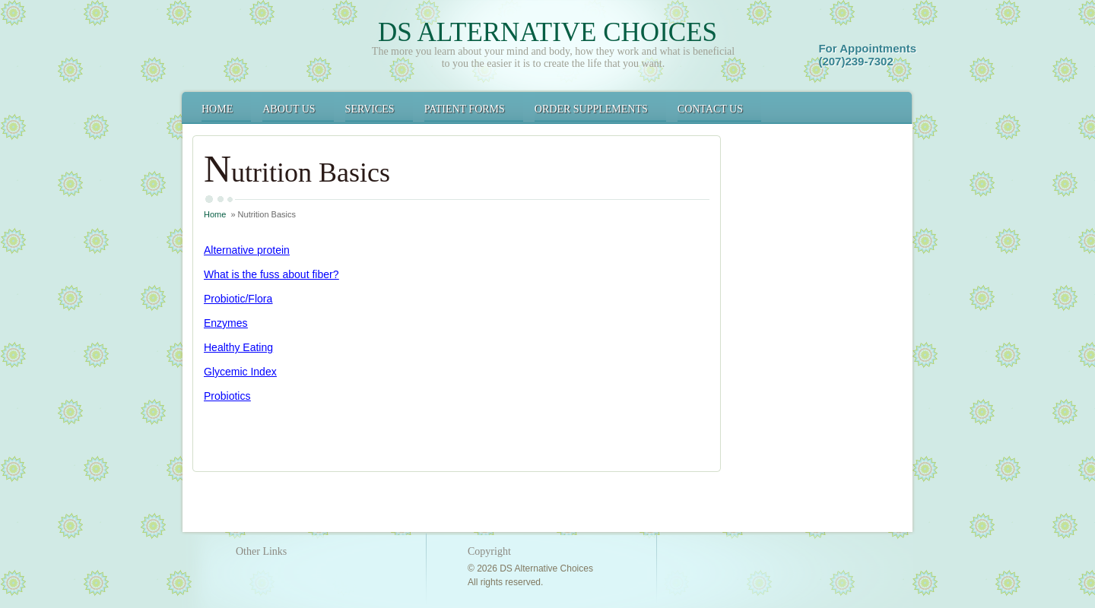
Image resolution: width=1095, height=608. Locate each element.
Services (370, 109)
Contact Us (710, 109)
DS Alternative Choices (547, 32)
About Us (288, 109)
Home (217, 109)
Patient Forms (464, 109)
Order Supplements (591, 109)
